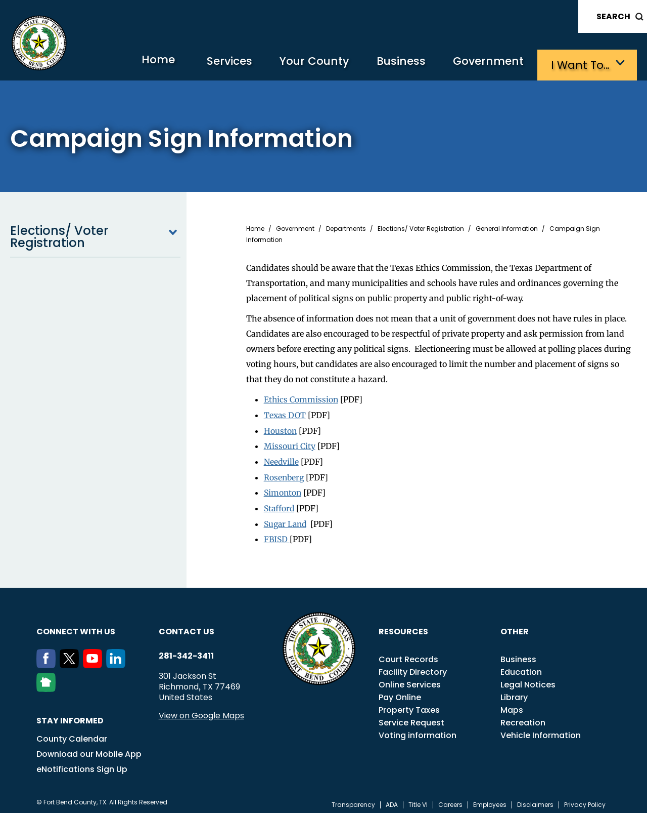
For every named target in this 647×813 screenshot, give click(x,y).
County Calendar (71, 734)
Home (138, 63)
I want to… (581, 63)
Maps (511, 705)
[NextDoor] (48, 684)
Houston (280, 428)
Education (521, 667)
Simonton (283, 489)
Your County (303, 63)
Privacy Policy (585, 799)
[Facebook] (48, 660)
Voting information (417, 730)
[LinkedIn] (117, 660)
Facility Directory (413, 667)
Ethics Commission (301, 398)
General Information (507, 227)
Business (394, 63)
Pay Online (400, 692)
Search (613, 16)
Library (514, 692)
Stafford (280, 504)
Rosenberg (284, 474)
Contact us (186, 626)
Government (485, 63)
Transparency (353, 799)
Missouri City (289, 443)
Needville (281, 459)
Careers (450, 799)
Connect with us (75, 626)
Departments (346, 227)
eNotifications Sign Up (81, 764)
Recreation (522, 717)
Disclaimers (535, 799)
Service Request (411, 717)
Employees (489, 799)
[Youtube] (94, 660)
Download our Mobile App (89, 749)
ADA (392, 799)
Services (215, 63)
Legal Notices (528, 679)
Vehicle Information (540, 730)
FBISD (277, 535)
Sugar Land (286, 519)
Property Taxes (409, 705)
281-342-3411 (186, 651)
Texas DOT (285, 413)
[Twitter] (71, 660)
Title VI (418, 799)
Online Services (410, 679)
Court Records (408, 654)
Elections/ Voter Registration (95, 235)
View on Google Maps (201, 710)
